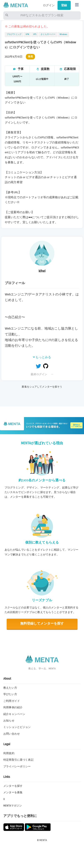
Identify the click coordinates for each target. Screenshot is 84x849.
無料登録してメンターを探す (42, 623)
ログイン (49, 5)
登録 (64, 5)
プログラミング (14, 34)
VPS (34, 34)
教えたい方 (10, 687)
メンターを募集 (13, 792)
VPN (27, 34)
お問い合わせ (11, 733)
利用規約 (8, 753)
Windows (63, 34)
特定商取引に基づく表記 (18, 759)
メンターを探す (13, 786)
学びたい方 (10, 694)
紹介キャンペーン (14, 714)
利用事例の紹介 (13, 707)
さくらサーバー (48, 34)
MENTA (43, 840)
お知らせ (8, 720)
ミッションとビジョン (17, 727)
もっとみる (42, 357)
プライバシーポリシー (17, 766)
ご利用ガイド (11, 701)
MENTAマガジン (12, 805)
